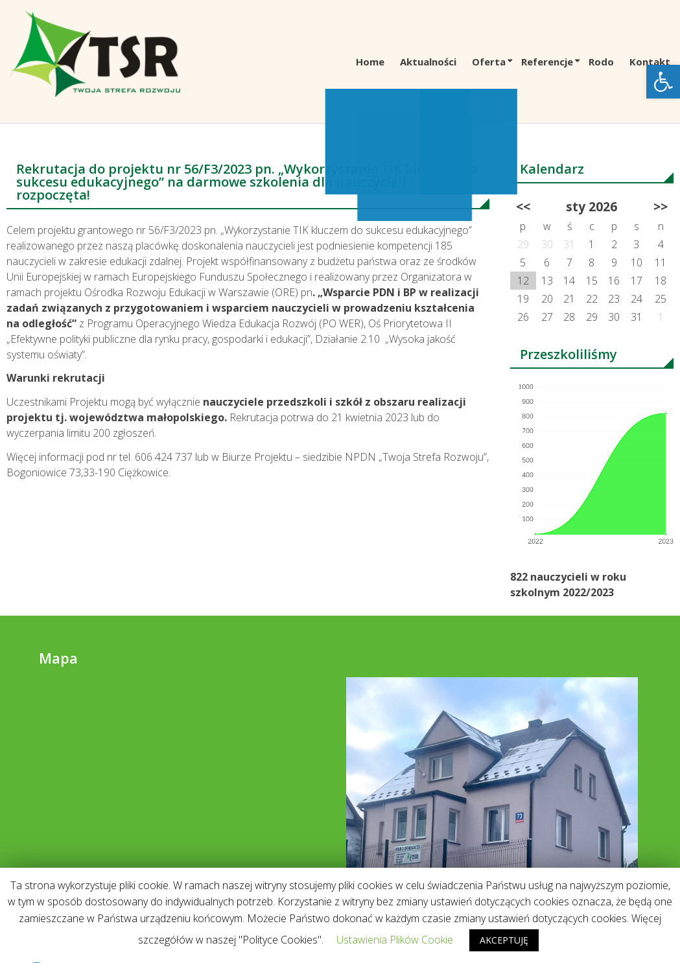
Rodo (601, 61)
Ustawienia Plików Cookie (394, 940)
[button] (663, 82)
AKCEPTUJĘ (504, 940)
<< (523, 206)
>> (660, 206)
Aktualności (428, 61)
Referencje (547, 61)
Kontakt (649, 61)
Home (370, 61)
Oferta (489, 61)
